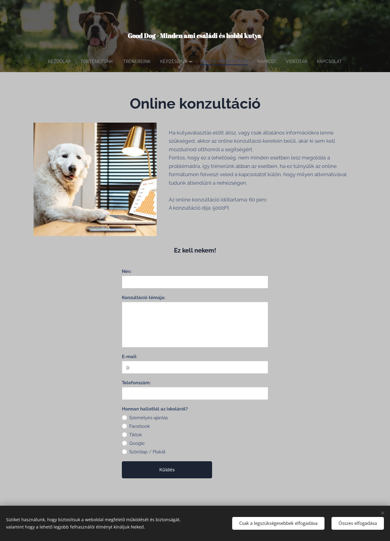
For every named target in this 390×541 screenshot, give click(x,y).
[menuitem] (55, 61)
